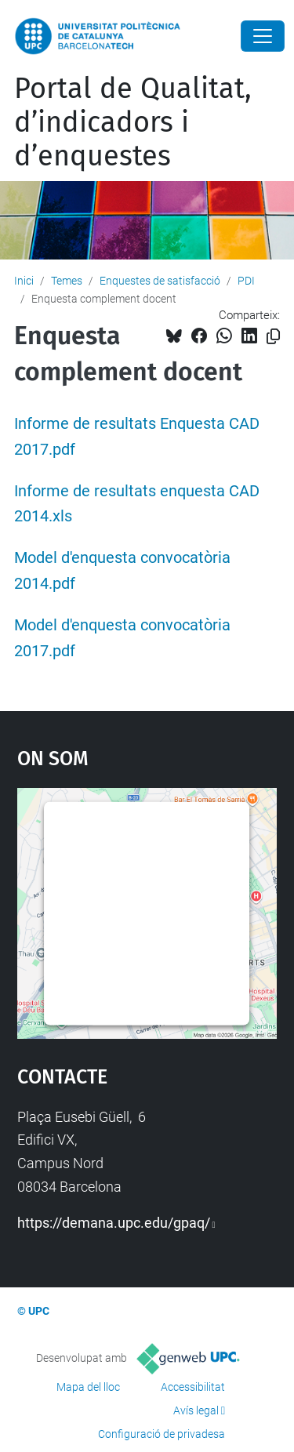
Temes (66, 280)
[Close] (263, 36)
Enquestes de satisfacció (160, 280)
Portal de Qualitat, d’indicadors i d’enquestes (133, 122)
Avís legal (196, 1410)
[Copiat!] (273, 337)
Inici (24, 280)
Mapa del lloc (88, 1387)
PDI (246, 280)
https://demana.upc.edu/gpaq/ (113, 1222)
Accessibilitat (193, 1387)
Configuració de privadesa (161, 1434)
